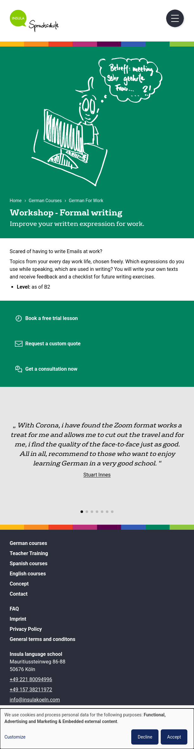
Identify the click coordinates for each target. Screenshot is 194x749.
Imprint (18, 619)
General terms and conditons (42, 639)
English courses (28, 574)
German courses (28, 543)
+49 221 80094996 (31, 679)
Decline (145, 736)
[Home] (34, 30)
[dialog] (97, 728)
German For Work (86, 200)
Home (16, 200)
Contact (19, 594)
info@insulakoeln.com (35, 700)
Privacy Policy (26, 629)
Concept (19, 584)
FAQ (14, 609)
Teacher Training (29, 553)
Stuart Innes (97, 475)
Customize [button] (14, 736)
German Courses (45, 200)
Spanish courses (29, 563)
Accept (174, 736)
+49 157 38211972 (31, 690)
